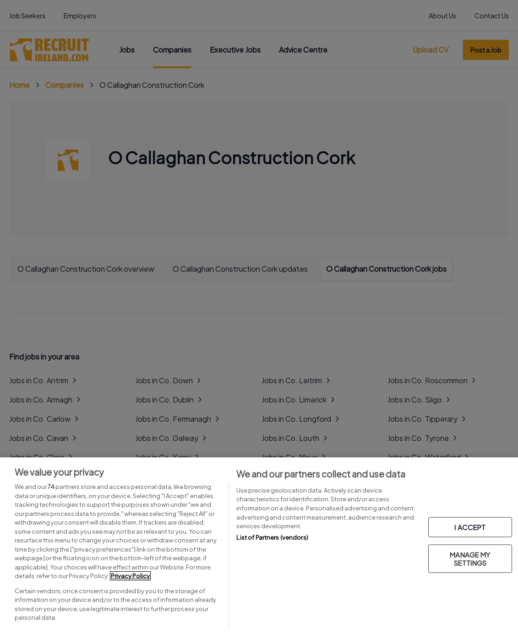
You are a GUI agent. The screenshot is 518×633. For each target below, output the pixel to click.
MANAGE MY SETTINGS (470, 558)
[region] (259, 545)
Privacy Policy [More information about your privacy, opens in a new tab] (130, 575)
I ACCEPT (469, 527)
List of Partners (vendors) (272, 537)
